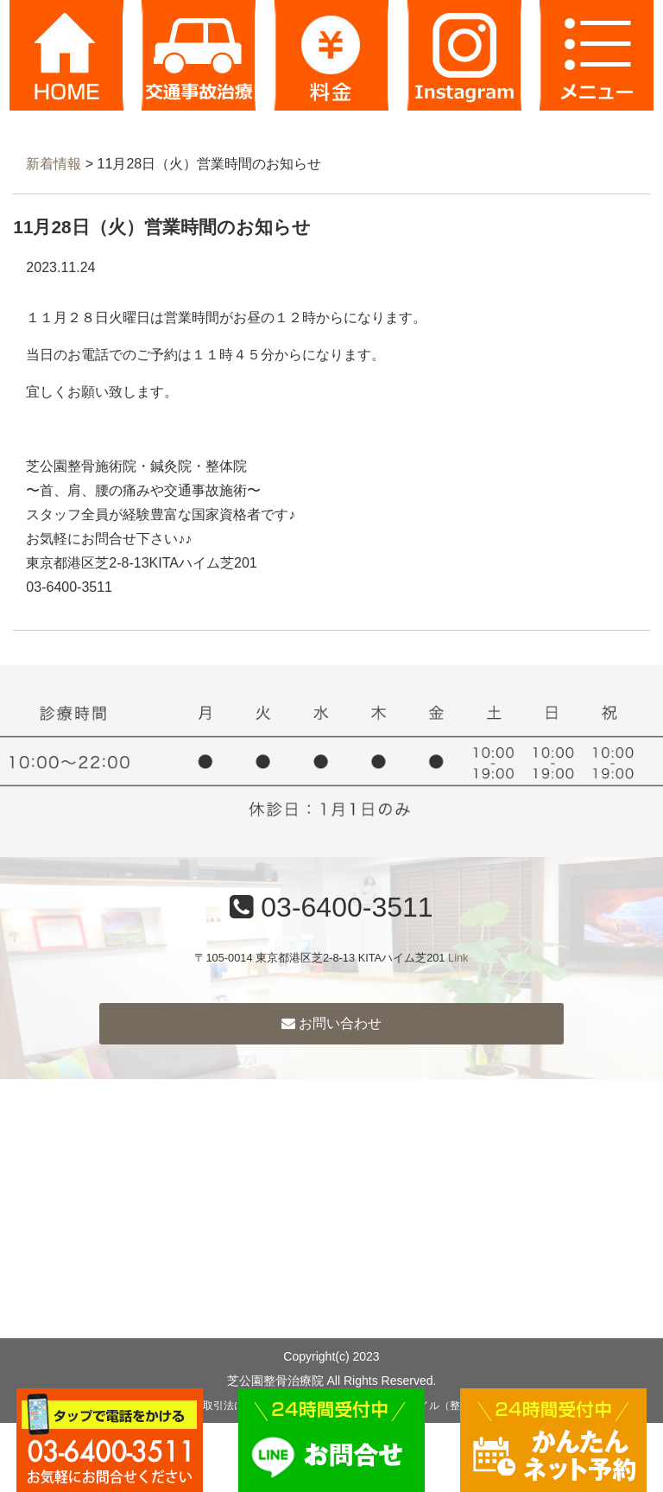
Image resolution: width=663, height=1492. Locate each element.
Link (458, 957)
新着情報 (53, 163)
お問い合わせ (331, 1023)
